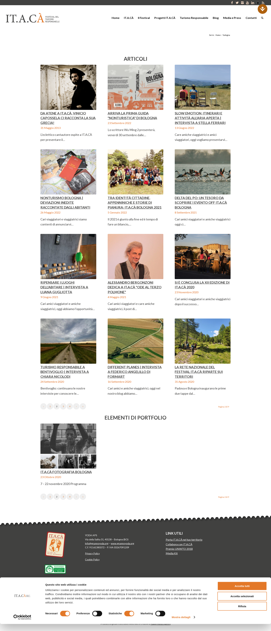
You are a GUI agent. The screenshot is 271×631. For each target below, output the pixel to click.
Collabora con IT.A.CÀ (179, 544)
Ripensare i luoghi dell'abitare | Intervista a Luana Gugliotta (64, 287)
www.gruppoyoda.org (122, 543)
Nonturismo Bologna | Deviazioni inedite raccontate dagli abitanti (65, 202)
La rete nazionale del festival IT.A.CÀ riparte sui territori (199, 372)
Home (218, 35)
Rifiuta (242, 613)
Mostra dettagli (181, 624)
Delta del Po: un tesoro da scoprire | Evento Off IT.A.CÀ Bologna (201, 202)
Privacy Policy (92, 553)
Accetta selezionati (242, 603)
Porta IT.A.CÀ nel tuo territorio (184, 539)
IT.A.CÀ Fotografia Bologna (66, 472)
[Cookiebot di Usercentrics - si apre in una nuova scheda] (22, 624)
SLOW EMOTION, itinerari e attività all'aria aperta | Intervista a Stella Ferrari (200, 118)
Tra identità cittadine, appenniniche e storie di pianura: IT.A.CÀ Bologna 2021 (134, 202)
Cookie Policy (92, 559)
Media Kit (172, 553)
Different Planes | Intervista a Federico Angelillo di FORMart (135, 372)
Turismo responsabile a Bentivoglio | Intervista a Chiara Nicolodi (64, 372)
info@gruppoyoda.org (96, 543)
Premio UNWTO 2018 (179, 548)
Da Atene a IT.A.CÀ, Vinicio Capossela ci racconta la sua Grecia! (68, 118)
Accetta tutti (242, 593)
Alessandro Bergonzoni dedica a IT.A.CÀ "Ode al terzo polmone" (134, 287)
